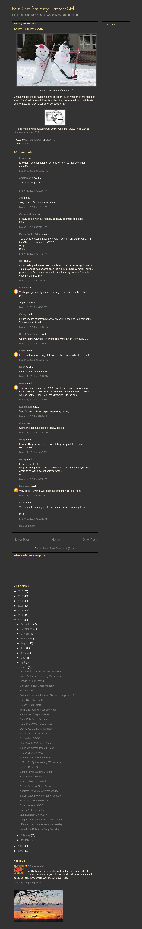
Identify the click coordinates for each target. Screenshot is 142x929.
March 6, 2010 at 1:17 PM (33, 190)
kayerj (22, 350)
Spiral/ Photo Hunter (31, 776)
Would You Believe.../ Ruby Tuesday (39, 829)
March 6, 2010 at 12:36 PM (33, 170)
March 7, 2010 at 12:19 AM (33, 376)
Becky (23, 459)
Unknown (24, 486)
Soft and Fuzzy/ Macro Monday (37, 685)
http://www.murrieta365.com (29, 132)
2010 (20, 620)
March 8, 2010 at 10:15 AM (33, 518)
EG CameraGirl (36, 866)
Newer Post (21, 539)
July (22, 648)
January (25, 840)
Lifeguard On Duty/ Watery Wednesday (41, 824)
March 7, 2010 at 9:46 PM (33, 495)
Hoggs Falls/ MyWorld (32, 681)
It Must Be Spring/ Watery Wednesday (40, 762)
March (24, 667)
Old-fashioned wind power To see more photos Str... (48, 695)
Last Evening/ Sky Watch (33, 815)
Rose (22, 367)
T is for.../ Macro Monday (33, 733)
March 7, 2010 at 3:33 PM (33, 452)
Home (56, 539)
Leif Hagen (25, 406)
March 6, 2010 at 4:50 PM (33, 280)
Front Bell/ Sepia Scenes (33, 719)
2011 (20, 615)
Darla (22, 502)
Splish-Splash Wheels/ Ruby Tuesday (40, 795)
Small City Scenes (29, 334)
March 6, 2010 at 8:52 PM (33, 307)
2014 (20, 601)
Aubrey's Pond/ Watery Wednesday (39, 791)
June (23, 653)
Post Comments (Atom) (62, 548)
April (23, 662)
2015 (20, 596)
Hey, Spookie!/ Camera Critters (37, 743)
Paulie (23, 383)
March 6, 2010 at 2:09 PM (33, 227)
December (26, 624)
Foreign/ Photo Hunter (32, 810)
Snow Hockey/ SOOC (31, 805)
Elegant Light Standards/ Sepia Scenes (41, 819)
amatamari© (26, 178)
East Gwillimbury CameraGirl (43, 9)
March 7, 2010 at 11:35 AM (33, 432)
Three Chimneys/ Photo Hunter (37, 748)
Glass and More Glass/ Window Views (40, 671)
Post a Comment (26, 526)
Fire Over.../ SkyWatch (32, 752)
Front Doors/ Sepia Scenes (34, 714)
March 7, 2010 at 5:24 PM (33, 479)
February (25, 835)
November (26, 629)
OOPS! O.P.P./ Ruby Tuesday (36, 728)
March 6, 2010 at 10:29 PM (33, 343)
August (24, 643)
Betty (22, 439)
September (26, 638)
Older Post (89, 539)
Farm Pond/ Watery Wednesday (37, 724)
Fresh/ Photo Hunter (31, 705)
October (25, 633)
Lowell (23, 287)
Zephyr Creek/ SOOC (31, 767)
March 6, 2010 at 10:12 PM (33, 327)
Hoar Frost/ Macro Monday (34, 800)
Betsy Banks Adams (31, 234)
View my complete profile (27, 882)
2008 (20, 850)
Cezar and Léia (28, 214)
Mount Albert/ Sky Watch (33, 781)
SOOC (26, 143)
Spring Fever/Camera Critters (36, 771)
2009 (20, 846)
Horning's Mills (28, 690)
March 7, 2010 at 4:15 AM (33, 399)
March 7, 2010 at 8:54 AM (33, 416)
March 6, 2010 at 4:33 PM (33, 253)
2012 (20, 610)
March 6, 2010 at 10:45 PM (33, 360)
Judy (22, 423)
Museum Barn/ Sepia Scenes (36, 757)
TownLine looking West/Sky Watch (38, 709)
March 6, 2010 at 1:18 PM (33, 207)
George (23, 314)
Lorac (22, 158)
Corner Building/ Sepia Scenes (36, 786)
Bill (21, 260)
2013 (20, 605)
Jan (21, 197)
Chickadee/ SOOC (30, 738)
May (23, 657)
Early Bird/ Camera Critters (34, 700)
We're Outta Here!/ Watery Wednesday (41, 676)
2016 (20, 591)
